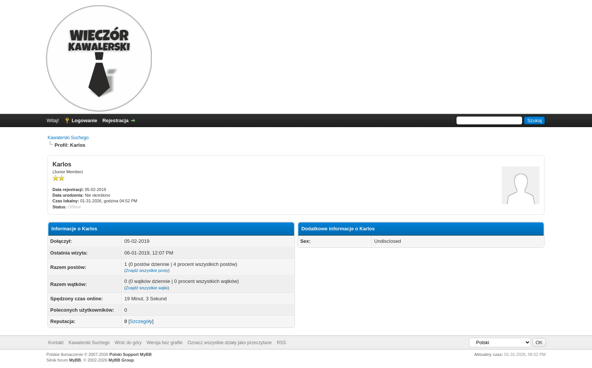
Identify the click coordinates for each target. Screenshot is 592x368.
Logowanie (84, 120)
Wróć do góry (128, 342)
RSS (281, 342)
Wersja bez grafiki (164, 342)
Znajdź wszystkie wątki (147, 288)
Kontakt (56, 342)
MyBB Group (121, 360)
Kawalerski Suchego (68, 137)
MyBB (75, 360)
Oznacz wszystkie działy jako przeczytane (230, 342)
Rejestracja (115, 120)
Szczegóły (141, 321)
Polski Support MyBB (130, 354)
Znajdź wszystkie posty (147, 270)
